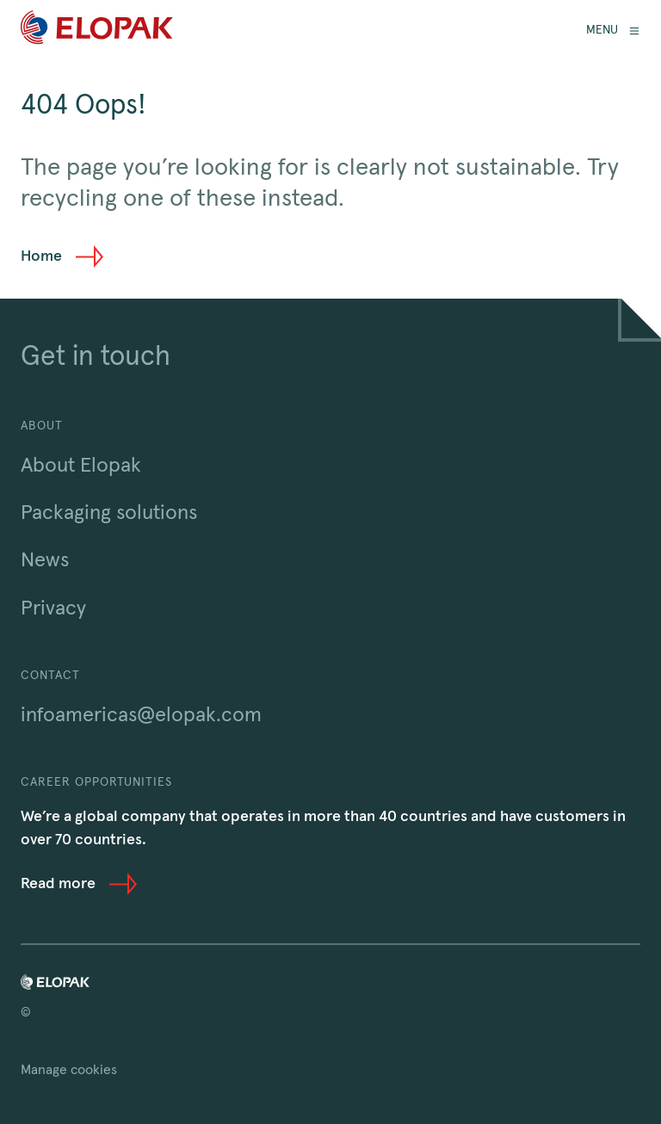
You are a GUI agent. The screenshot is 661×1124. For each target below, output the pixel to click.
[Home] (97, 30)
